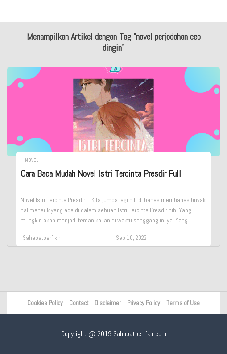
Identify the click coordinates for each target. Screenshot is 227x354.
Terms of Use (183, 303)
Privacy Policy (143, 303)
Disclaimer (108, 303)
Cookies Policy (45, 303)
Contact (78, 303)
